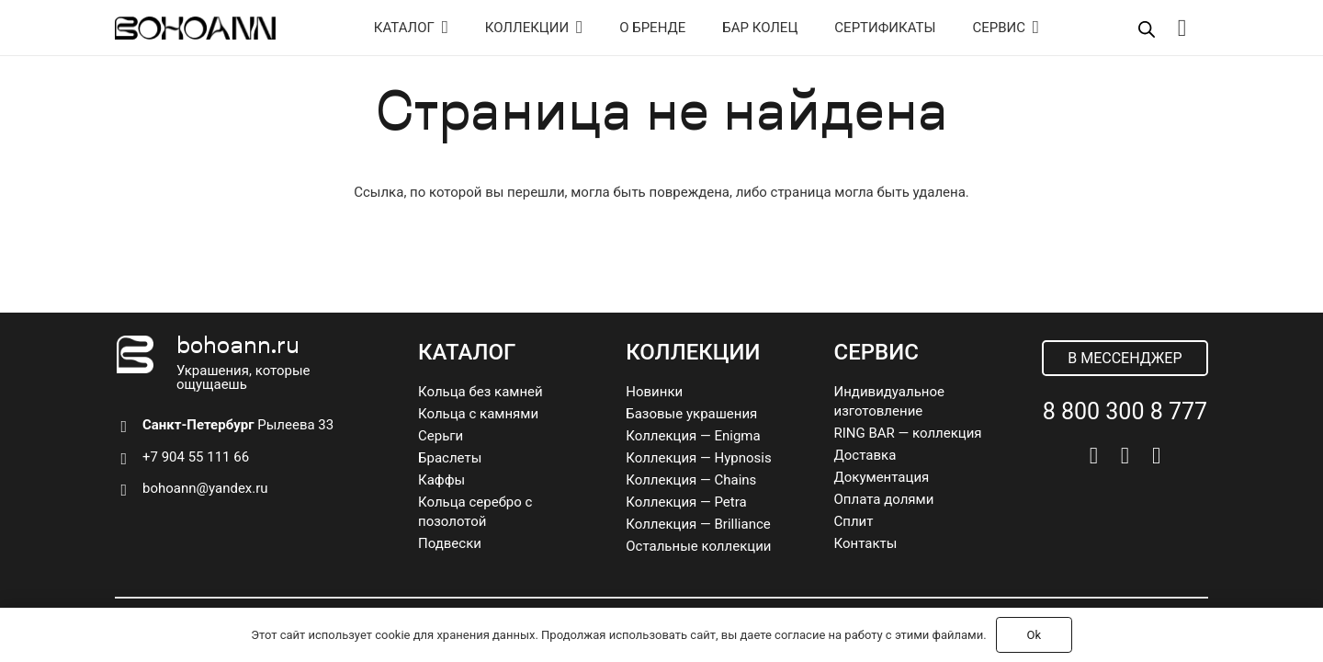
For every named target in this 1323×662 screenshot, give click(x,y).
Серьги (440, 436)
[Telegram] (1125, 455)
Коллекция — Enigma (693, 436)
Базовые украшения (691, 413)
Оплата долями (884, 499)
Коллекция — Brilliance (698, 524)
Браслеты (449, 458)
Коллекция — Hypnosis (698, 458)
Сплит (854, 521)
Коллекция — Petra (686, 502)
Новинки (654, 391)
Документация (882, 477)
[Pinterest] (1156, 455)
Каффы (441, 480)
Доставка (865, 455)
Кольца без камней (480, 391)
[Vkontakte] (1094, 455)
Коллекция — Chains (691, 480)
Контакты (866, 543)
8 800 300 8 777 (1125, 411)
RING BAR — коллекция (908, 433)
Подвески (449, 543)
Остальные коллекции (698, 546)
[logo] (195, 28)
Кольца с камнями (478, 413)
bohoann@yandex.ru (205, 488)
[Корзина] (1182, 27)
